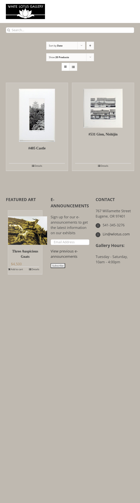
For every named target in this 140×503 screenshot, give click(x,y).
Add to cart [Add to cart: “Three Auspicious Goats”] (17, 269)
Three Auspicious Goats (25, 254)
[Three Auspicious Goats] (25, 227)
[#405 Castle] (37, 112)
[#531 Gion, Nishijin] (103, 105)
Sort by (56, 45)
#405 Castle (37, 148)
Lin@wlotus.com (113, 234)
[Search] (9, 30)
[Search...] (70, 30)
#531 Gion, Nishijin (103, 134)
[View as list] (73, 67)
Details (38, 165)
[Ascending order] (90, 46)
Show (59, 57)
